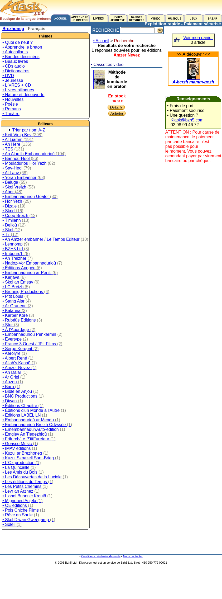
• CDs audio (13, 66)
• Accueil (101, 41)
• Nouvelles (12, 99)
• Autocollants (15, 52)
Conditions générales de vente (100, 556)
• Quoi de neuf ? (17, 42)
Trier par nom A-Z (28, 130)
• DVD (8, 75)
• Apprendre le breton (22, 47)
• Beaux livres (15, 61)
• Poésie (10, 104)
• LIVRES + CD (16, 85)
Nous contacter (133, 556)
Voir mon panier (198, 37)
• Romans (11, 109)
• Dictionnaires (16, 71)
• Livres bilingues (18, 90)
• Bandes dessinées (21, 56)
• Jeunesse (12, 80)
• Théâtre (11, 113)
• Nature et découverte (23, 94)
